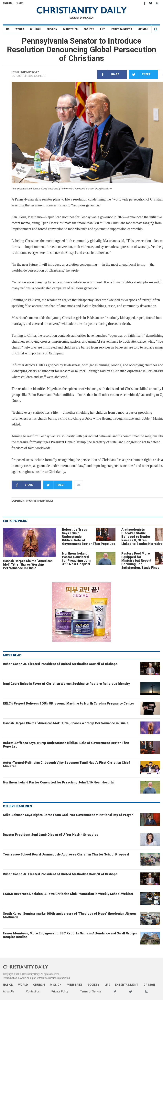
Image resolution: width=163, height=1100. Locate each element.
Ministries (70, 29)
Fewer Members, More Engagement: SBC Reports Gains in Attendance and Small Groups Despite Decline (70, 935)
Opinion (143, 29)
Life (102, 29)
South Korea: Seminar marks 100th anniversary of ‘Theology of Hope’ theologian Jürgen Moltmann (69, 915)
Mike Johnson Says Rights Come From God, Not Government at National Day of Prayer (68, 815)
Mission (52, 29)
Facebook (144, 3)
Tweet (139, 74)
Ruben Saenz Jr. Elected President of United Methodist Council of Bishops (60, 664)
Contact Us (33, 991)
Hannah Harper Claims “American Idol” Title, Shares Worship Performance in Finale (27, 564)
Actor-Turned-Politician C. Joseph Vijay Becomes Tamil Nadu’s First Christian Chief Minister (66, 764)
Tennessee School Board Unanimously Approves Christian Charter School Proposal (66, 854)
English (8, 3)
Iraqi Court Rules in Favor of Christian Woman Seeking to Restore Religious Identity (66, 684)
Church (35, 29)
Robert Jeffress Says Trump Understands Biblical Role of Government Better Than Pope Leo (66, 744)
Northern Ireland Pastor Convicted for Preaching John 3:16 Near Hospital (76, 559)
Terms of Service (90, 991)
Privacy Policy (59, 991)
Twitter (150, 3)
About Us (8, 991)
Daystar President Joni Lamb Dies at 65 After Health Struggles (50, 835)
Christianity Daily (27, 72)
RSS (157, 3)
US (7, 29)
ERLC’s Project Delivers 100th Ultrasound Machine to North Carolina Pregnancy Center (68, 703)
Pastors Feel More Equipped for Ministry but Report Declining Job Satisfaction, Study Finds (140, 561)
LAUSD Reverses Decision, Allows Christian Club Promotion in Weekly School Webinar (68, 894)
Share (108, 74)
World (20, 29)
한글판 (19, 3)
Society (88, 29)
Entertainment (121, 29)
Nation (8, 984)
